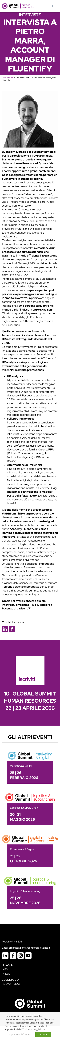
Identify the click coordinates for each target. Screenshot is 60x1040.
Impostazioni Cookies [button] (19, 1034)
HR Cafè (7, 965)
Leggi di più (39, 1029)
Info (5, 969)
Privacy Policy (11, 983)
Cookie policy (11, 979)
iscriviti (27, 679)
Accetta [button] (43, 1034)
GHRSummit (7, 77)
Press (6, 973)
